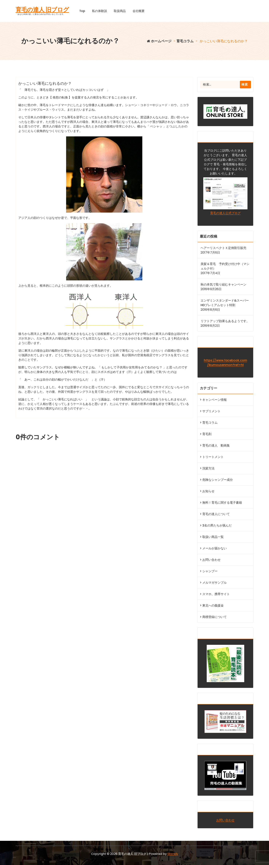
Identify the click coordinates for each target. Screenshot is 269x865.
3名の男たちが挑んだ (217, 525)
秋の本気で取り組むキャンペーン (223, 284)
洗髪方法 (208, 468)
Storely (172, 854)
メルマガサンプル (214, 582)
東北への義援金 (213, 605)
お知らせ (208, 491)
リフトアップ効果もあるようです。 (225, 321)
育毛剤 (206, 434)
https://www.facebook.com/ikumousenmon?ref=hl (225, 362)
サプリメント (211, 411)
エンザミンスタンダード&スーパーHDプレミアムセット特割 (225, 302)
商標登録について (214, 617)
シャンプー (210, 571)
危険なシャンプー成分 (217, 480)
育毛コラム (185, 41)
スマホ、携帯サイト (216, 594)
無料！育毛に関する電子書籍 (222, 502)
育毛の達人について (216, 514)
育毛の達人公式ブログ (225, 213)
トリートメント (213, 457)
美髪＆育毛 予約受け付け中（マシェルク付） (225, 266)
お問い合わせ (211, 560)
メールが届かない (214, 548)
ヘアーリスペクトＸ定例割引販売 (223, 248)
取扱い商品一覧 (213, 537)
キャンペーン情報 (214, 400)
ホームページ (159, 41)
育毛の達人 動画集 (216, 445)
